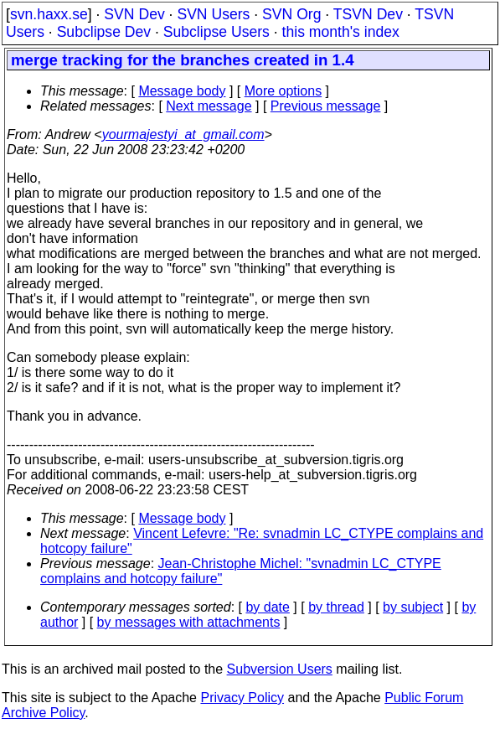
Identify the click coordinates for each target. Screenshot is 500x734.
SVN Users (213, 14)
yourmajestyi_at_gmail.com (183, 134)
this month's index (340, 31)
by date (267, 607)
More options (283, 91)
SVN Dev (134, 14)
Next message (208, 106)
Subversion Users (279, 669)
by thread (336, 607)
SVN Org (291, 14)
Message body (181, 91)
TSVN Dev (368, 14)
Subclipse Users (216, 31)
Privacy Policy (242, 697)
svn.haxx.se (49, 14)
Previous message (326, 106)
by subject (413, 607)
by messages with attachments (189, 622)
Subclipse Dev (104, 31)
